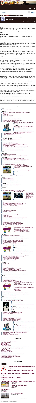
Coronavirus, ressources (6, 291)
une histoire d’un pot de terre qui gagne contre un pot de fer (11, 356)
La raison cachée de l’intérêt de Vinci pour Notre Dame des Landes (13, 133)
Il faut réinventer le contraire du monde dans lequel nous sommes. (12, 353)
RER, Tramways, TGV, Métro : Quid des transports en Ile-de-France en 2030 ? (23, 309)
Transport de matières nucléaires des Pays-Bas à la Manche (21, 366)
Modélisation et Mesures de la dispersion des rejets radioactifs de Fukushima (17, 373)
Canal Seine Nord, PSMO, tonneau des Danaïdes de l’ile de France (12, 348)
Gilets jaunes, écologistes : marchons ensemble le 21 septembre (13, 206)
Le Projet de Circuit (14, 15)
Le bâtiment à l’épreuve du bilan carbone (9, 134)
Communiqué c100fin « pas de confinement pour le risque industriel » (13, 158)
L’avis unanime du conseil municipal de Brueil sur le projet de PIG (13, 223)
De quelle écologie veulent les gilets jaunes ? (10, 205)
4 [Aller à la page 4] (4, 364)
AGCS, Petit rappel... (5, 389)
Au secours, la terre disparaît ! (7, 116)
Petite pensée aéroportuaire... (7, 109)
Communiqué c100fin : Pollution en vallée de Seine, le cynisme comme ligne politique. (16, 146)
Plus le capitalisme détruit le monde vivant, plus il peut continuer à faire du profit (15, 274)
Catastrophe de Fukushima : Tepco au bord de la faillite (20, 370)
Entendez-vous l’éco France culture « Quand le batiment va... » (12, 120)
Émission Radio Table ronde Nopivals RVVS (21, 230)
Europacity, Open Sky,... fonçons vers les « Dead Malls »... (23, 132)
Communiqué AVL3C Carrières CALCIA (9, 145)
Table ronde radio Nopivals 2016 (6, 357)
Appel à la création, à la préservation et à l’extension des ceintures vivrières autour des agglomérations (16, 113)
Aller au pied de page (16, 0)
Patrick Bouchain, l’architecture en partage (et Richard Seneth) (23, 126)
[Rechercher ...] (23, 12)
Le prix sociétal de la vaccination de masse (9, 271)
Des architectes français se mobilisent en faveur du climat (12, 268)
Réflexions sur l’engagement (7, 211)
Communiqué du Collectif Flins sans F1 (9, 163)
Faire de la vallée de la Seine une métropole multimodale (21, 307)
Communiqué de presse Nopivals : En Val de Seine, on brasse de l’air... (24, 228)
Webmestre (12, 368)
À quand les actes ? (6, 114)
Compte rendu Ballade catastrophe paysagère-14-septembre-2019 (13, 204)
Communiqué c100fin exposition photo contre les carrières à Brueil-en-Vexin (14, 147)
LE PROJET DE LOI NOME (17, 393)
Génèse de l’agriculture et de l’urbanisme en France (22, 123)
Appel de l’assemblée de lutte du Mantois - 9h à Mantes (11, 202)
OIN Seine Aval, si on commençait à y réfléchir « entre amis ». (12, 224)
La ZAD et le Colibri (4, 352)
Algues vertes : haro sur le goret (8, 115)
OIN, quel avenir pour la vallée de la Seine (9, 154)
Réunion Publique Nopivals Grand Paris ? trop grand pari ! (23, 232)
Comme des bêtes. (6, 264)
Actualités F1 (20, 15)
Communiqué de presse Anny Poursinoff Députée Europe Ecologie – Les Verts (18, 381)
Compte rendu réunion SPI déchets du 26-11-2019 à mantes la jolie (13, 150)
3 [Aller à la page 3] (3, 364)
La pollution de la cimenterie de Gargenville (9, 242)
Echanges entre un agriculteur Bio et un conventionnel (11, 119)
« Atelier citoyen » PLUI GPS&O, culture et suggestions (11, 139)
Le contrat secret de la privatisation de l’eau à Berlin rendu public (13, 175)
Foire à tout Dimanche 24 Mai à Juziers (9, 279)
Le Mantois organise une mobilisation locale (9, 210)
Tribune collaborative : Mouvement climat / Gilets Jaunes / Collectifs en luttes (23, 167)
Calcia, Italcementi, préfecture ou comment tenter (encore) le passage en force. (15, 144)
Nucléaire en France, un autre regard (8, 179)
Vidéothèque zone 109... (6, 333)
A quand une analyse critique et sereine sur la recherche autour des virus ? (24, 288)
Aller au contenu (2, 0)
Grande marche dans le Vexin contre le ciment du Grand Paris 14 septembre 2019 (24, 328)
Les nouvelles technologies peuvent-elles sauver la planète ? (12, 299)
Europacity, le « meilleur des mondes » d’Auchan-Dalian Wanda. (24, 122)
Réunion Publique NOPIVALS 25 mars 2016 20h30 (22, 231)
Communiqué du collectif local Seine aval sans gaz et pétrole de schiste (14, 164)
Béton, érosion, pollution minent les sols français (10, 143)
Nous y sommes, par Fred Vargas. (8, 178)
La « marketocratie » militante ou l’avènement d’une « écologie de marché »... (15, 209)
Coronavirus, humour (17, 290)
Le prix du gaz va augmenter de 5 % (19, 385)
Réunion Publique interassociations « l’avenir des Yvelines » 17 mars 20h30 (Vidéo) (24, 283)
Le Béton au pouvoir (6, 135)
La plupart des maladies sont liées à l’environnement (11, 258)
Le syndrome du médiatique (6, 350)
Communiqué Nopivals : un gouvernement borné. (21, 165)
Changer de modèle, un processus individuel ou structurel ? (12, 317)
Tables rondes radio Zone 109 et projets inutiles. (21, 331)
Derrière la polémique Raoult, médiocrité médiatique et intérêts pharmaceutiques (15, 292)
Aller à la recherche (9, 0)
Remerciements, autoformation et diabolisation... (9, 355)
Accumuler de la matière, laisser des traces (20, 128)
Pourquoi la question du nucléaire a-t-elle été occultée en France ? (13, 300)
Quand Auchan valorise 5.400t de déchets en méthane (11, 180)
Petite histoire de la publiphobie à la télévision (11, 377)
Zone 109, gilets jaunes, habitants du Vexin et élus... (11, 334)
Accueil (2, 15)
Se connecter (4, 12)
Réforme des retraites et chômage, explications (9, 341)
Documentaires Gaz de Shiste (18, 191)
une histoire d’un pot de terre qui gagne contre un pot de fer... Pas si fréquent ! (15, 155)
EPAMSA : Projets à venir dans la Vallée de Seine (10, 121)
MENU (31, 8)
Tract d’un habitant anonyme (6, 345)
